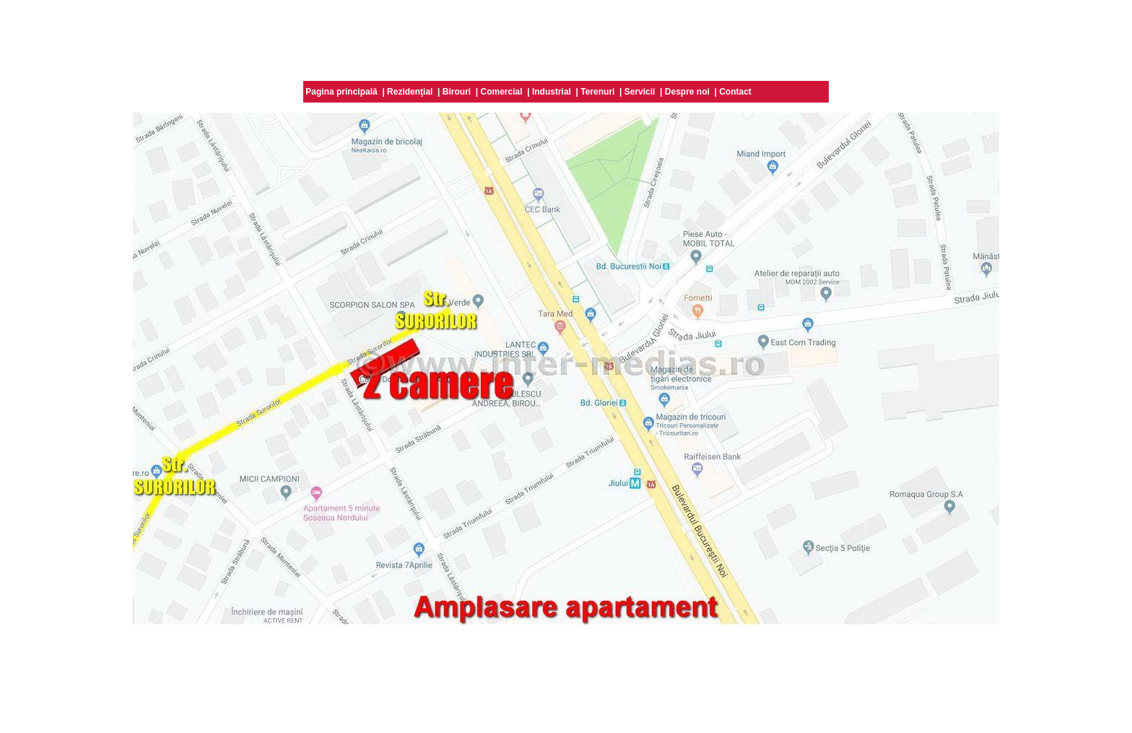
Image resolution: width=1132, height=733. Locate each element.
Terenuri (597, 92)
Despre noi (687, 92)
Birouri (457, 92)
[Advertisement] (566, 38)
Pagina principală (341, 92)
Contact (735, 92)
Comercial (502, 92)
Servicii (640, 92)
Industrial (551, 92)
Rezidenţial (409, 92)
